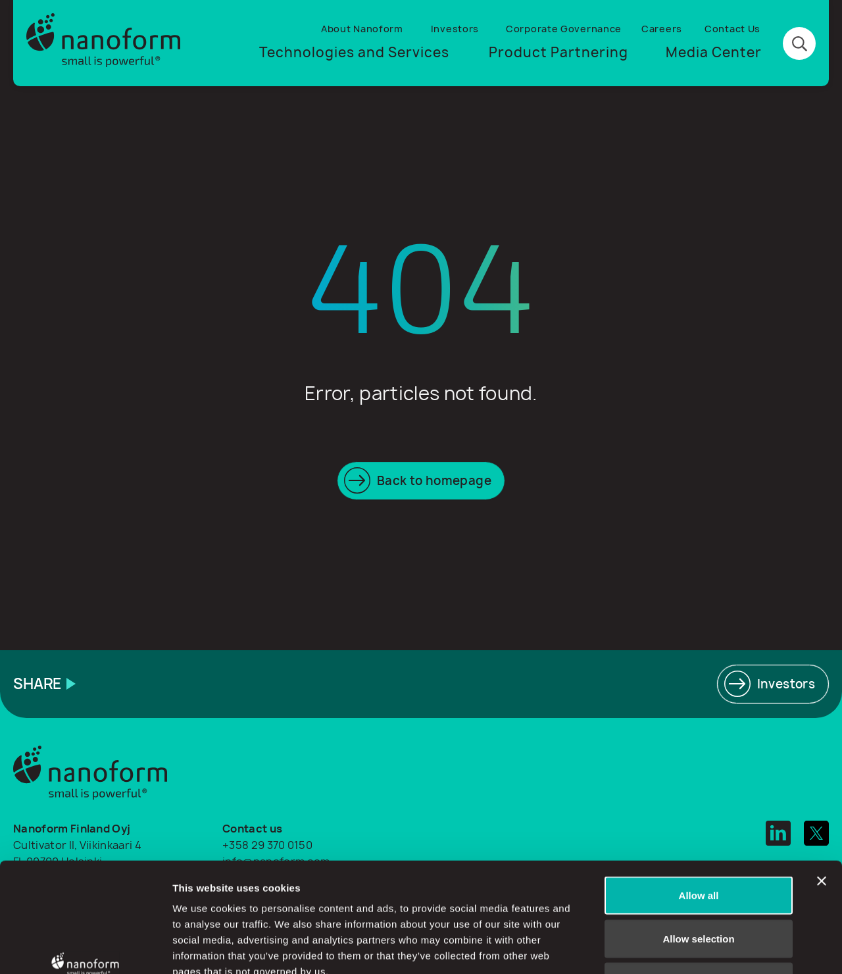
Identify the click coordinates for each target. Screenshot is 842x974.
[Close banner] (821, 787)
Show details (690, 948)
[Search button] (799, 43)
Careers (661, 28)
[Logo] (103, 43)
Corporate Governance (564, 28)
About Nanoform (362, 28)
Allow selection (698, 844)
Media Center (714, 52)
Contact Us (732, 28)
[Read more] (773, 684)
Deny (699, 887)
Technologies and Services (354, 52)
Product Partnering (558, 52)
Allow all (699, 801)
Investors (455, 28)
